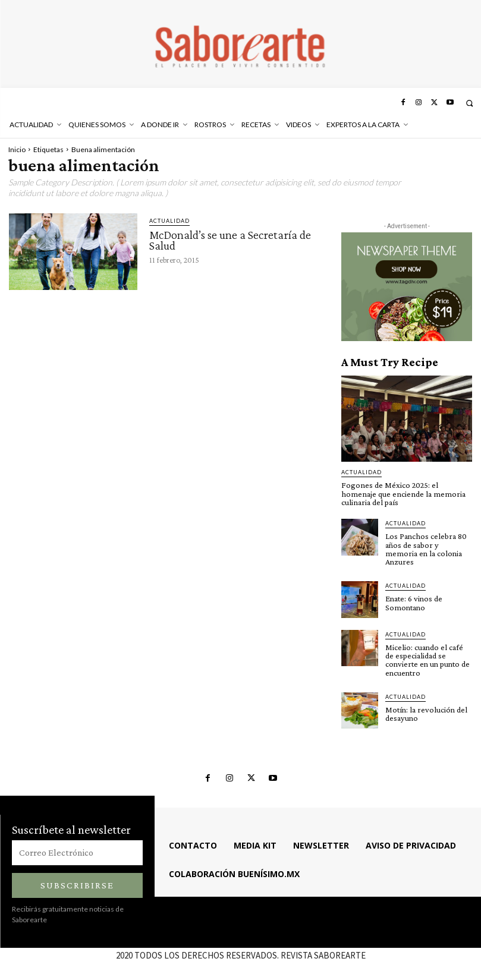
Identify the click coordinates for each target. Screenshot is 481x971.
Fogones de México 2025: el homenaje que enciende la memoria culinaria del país (406, 493)
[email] (77, 834)
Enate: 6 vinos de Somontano (413, 593)
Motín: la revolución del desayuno (424, 695)
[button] (469, 103)
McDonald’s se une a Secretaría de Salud (230, 240)
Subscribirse (77, 867)
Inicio (17, 149)
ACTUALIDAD (169, 220)
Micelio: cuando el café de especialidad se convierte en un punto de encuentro (428, 646)
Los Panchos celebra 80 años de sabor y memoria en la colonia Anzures (428, 544)
